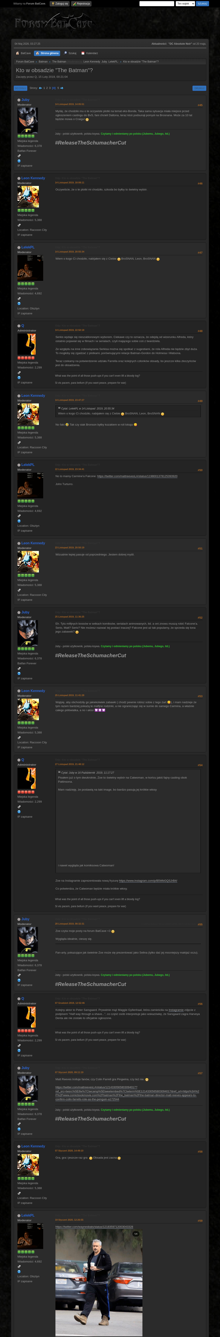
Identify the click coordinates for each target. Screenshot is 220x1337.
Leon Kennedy (92, 61)
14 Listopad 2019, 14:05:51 (69, 104)
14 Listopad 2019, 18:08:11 (69, 182)
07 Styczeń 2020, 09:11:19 (69, 1072)
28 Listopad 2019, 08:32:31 (69, 923)
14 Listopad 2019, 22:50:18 (69, 330)
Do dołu (20, 88)
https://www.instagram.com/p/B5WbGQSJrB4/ (148, 880)
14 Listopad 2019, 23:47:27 (69, 400)
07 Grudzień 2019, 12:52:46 (70, 1003)
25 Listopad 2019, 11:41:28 (69, 695)
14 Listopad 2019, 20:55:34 (69, 251)
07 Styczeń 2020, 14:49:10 (69, 1150)
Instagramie (176, 1009)
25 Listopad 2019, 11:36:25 (69, 616)
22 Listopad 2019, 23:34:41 (69, 469)
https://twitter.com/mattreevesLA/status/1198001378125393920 (137, 476)
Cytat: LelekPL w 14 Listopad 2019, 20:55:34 (87, 408)
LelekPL (113, 61)
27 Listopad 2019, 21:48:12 (69, 764)
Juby (104, 61)
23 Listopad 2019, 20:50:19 (69, 547)
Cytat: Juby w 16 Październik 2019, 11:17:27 (87, 772)
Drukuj (199, 88)
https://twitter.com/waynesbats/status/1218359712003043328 (94, 1226)
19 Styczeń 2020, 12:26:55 (69, 1219)
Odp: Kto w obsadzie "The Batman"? (77, 99)
